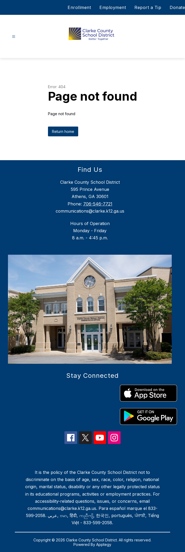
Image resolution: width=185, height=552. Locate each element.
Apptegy (103, 544)
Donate (177, 7)
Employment (112, 7)
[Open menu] (14, 37)
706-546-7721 (97, 204)
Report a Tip (147, 7)
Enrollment (79, 7)
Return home (63, 131)
